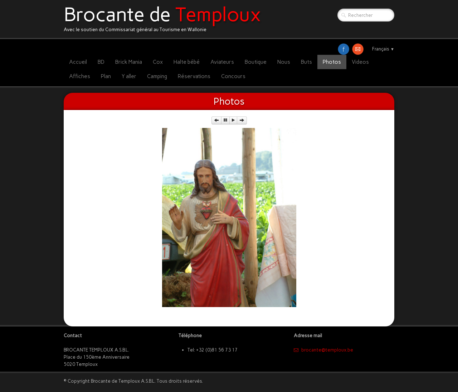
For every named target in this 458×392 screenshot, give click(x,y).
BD (101, 62)
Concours (233, 76)
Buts (306, 62)
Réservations (194, 76)
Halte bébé (187, 62)
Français (383, 49)
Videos (360, 62)
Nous (283, 62)
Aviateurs (222, 62)
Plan (106, 76)
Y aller (129, 76)
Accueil (78, 62)
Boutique (256, 62)
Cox (158, 62)
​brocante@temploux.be (323, 350)
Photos (332, 62)
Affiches (79, 76)
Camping (157, 76)
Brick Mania (128, 62)
